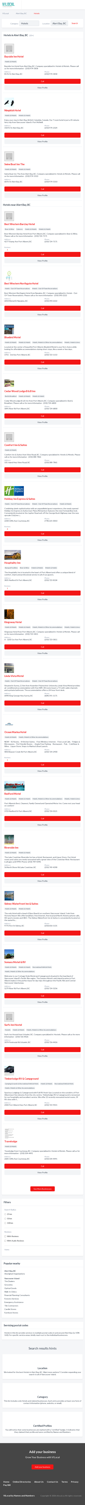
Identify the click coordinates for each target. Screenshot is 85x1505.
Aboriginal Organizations (14, 1274)
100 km (10, 1223)
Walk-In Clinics (10, 1292)
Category (14, 23)
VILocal (5, 13)
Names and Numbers (24, 1495)
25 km (9, 1214)
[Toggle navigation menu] (81, 4)
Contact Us (52, 1481)
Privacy (74, 1481)
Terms (64, 1481)
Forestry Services (11, 1299)
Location (46, 23)
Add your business (42, 1467)
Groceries (8, 1285)
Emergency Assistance (13, 1302)
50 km (9, 1218)
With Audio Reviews (15, 1241)
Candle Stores (10, 1309)
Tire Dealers (9, 1281)
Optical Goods (10, 1288)
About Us (39, 1481)
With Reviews (13, 1236)
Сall (42, 81)
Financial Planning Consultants (17, 1295)
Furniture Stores (11, 1313)
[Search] (74, 23)
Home (6, 1481)
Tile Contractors (11, 1306)
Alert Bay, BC (21, 13)
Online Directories (22, 1481)
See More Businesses (43, 1189)
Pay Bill (7, 1485)
